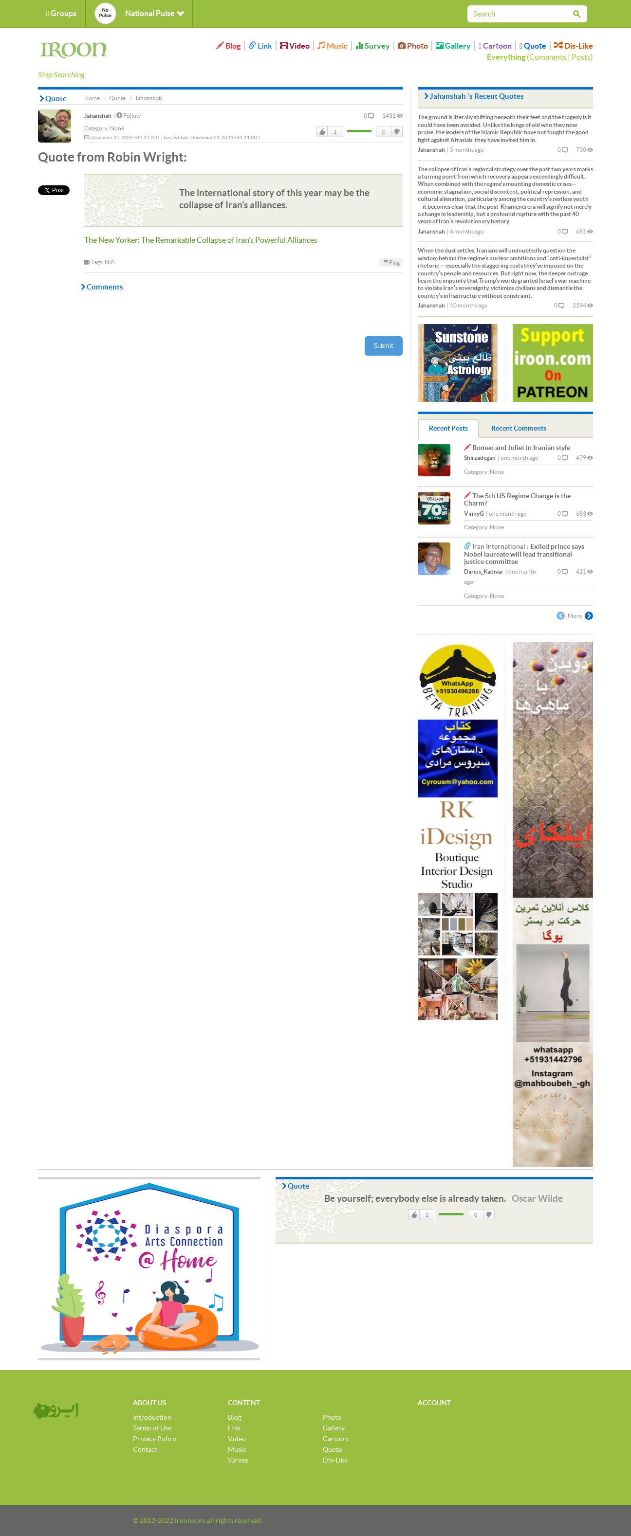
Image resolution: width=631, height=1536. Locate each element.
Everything (506, 57)
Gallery (453, 45)
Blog (228, 45)
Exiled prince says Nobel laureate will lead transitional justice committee (524, 553)
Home (92, 98)
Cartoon (495, 45)
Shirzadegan (480, 457)
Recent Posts (448, 428)
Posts (581, 57)
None (117, 128)
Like (322, 131)
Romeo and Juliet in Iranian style (521, 448)
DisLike (396, 131)
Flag (391, 262)
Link (260, 45)
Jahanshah (97, 115)
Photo (413, 45)
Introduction (152, 1417)
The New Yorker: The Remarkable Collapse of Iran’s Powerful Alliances (200, 239)
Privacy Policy (154, 1439)
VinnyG (474, 513)
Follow (128, 115)
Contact (145, 1449)
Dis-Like (573, 45)
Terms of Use (152, 1428)
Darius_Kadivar (483, 571)
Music (332, 45)
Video (295, 45)
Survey (372, 45)
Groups (61, 13)
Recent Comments (518, 428)
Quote (533, 45)
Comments (547, 57)
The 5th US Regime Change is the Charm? (517, 499)
